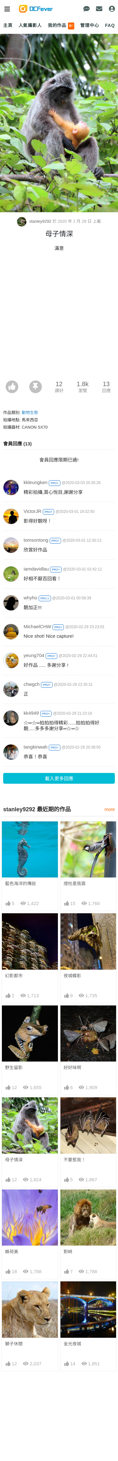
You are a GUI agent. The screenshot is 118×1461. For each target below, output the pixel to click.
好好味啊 (72, 1067)
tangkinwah (36, 747)
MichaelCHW (37, 626)
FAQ (110, 25)
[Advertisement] (59, 317)
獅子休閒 (14, 1343)
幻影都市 (14, 975)
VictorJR (32, 511)
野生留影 (14, 1067)
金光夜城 (72, 1343)
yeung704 (34, 655)
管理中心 (89, 25)
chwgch (32, 684)
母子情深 (14, 1159)
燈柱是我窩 (75, 883)
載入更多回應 (59, 778)
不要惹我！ (75, 1159)
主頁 (8, 25)
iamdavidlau (36, 568)
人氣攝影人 (30, 25)
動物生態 (30, 412)
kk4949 (31, 713)
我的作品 (61, 25)
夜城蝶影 (72, 975)
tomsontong (36, 540)
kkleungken (36, 482)
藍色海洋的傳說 (20, 883)
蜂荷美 (11, 1251)
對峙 (68, 1251)
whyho (30, 597)
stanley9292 (34, 221)
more (109, 809)
